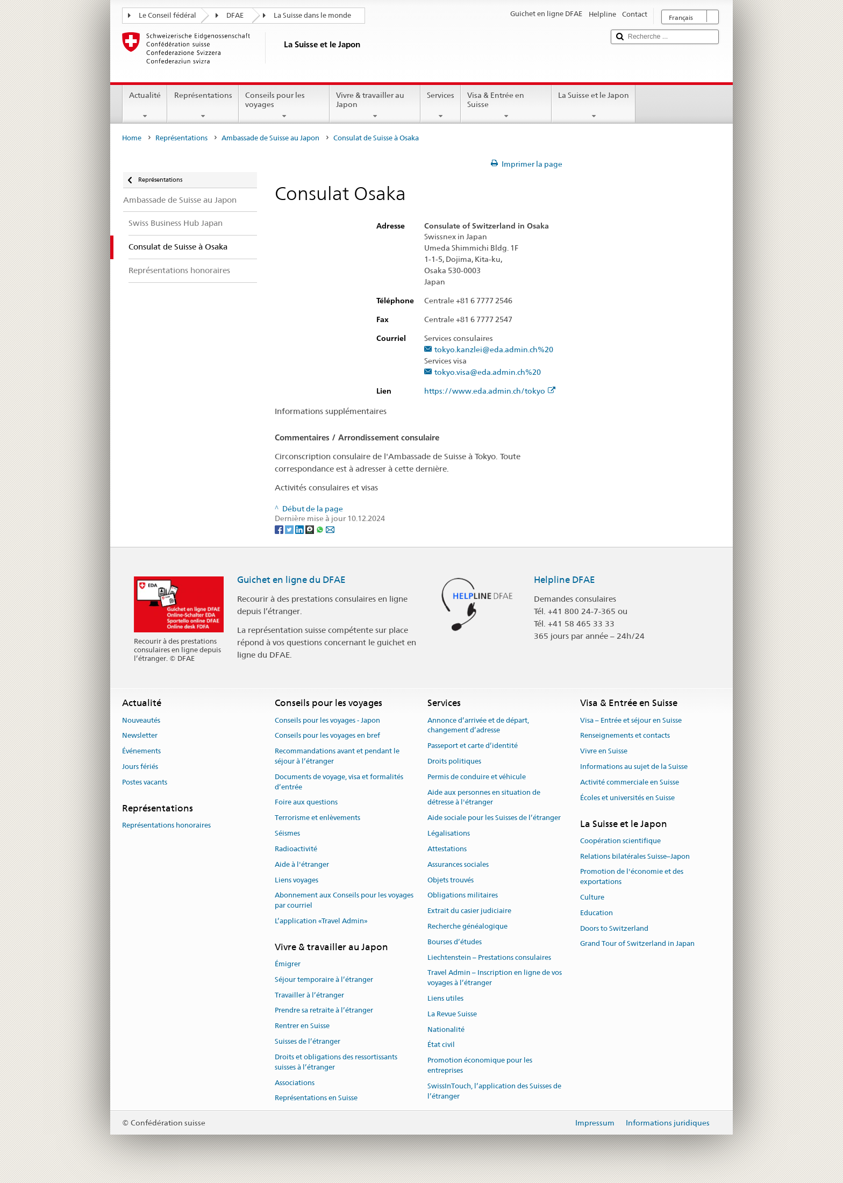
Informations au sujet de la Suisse (634, 766)
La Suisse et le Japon (593, 105)
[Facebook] (280, 529)
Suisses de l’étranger (307, 1041)
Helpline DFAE (564, 579)
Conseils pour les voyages (284, 105)
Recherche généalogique (467, 926)
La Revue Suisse (452, 1014)
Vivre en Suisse (603, 751)
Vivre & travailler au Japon (375, 105)
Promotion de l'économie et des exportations (631, 877)
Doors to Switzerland (614, 928)
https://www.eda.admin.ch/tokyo (489, 391)
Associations (295, 1083)
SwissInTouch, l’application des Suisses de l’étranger (494, 1091)
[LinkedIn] (300, 529)
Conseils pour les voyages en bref (327, 736)
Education (596, 913)
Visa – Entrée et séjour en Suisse (631, 720)
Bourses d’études (454, 942)
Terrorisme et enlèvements (317, 818)
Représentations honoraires (166, 825)
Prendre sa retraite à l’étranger (324, 1011)
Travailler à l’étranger (309, 995)
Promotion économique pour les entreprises (479, 1066)
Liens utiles (445, 998)
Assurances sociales (458, 864)
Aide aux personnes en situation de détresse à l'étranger (483, 797)
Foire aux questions (306, 803)
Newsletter (140, 736)
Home (131, 138)
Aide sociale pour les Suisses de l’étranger (494, 818)
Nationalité (446, 1029)
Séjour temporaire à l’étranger (324, 979)
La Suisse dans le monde (312, 15)
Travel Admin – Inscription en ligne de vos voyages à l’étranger (494, 978)
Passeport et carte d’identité (472, 746)
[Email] (330, 529)
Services (440, 105)
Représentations (203, 105)
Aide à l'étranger (302, 864)
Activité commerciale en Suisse (629, 782)
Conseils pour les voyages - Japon (327, 720)
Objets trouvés (450, 880)
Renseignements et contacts (625, 736)
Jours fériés (140, 766)
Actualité (145, 105)
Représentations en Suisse (316, 1098)
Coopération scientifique (620, 841)
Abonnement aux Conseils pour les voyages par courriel (344, 901)
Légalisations (448, 833)
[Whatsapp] (321, 529)
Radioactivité (296, 849)
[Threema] (310, 529)
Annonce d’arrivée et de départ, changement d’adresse (478, 725)
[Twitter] (290, 529)
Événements (141, 751)
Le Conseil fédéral (167, 15)
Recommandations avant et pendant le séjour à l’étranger (337, 756)
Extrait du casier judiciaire (469, 911)
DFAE (235, 15)
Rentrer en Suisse (302, 1026)
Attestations (447, 849)
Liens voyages (296, 880)
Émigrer (288, 964)
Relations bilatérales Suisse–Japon (635, 856)
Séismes (287, 833)
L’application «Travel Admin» (321, 921)
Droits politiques (454, 761)
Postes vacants (144, 782)
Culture (592, 897)
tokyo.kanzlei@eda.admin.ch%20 (493, 350)
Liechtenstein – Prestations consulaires (489, 957)
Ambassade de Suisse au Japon (270, 138)
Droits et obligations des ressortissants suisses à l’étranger (336, 1062)
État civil (441, 1045)
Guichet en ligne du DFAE (291, 579)
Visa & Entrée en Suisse (506, 105)
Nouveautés (141, 720)
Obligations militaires (462, 896)
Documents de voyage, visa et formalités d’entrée (339, 782)
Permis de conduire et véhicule (476, 777)
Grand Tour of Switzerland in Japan (637, 944)
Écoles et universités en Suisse (627, 798)
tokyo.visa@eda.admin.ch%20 (487, 372)
